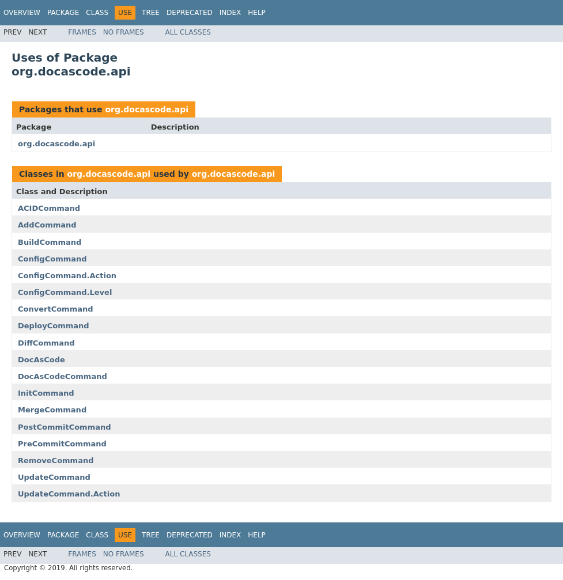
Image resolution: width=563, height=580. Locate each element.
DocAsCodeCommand (62, 376)
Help (257, 13)
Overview (21, 13)
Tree (151, 13)
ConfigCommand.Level (65, 292)
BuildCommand (49, 242)
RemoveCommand (56, 460)
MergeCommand (52, 409)
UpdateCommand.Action (69, 494)
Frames (82, 32)
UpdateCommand (54, 477)
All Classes (188, 32)
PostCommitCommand (64, 427)
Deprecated (190, 13)
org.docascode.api (146, 109)
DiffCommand (46, 343)
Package (63, 13)
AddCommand (47, 225)
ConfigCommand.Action (67, 275)
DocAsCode (41, 359)
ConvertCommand (55, 309)
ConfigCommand (52, 259)
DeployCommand (53, 325)
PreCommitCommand (62, 443)
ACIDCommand (49, 208)
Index (230, 13)
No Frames (123, 32)
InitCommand (46, 393)
